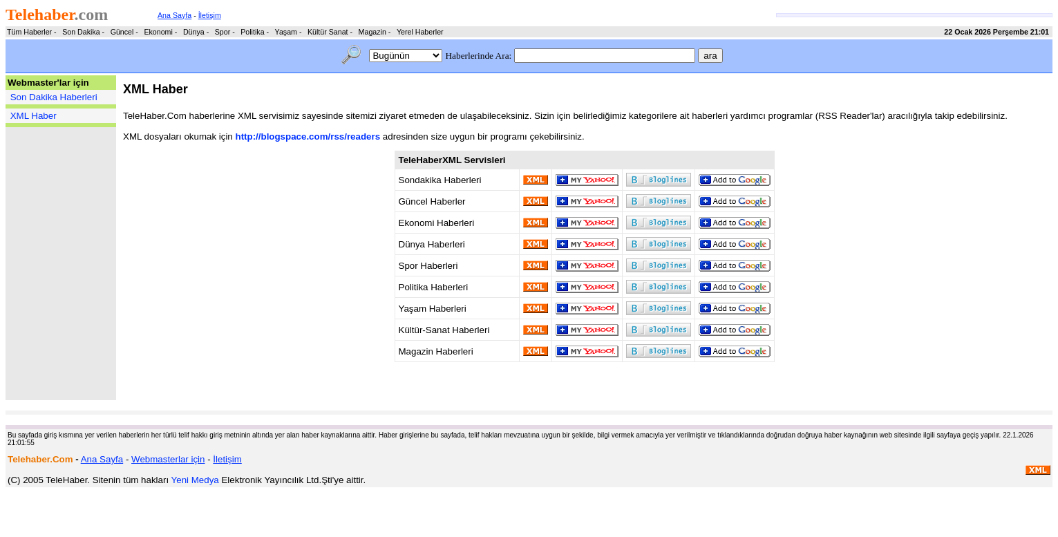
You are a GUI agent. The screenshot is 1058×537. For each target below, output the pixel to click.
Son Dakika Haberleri (53, 97)
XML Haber (33, 116)
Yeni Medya (195, 480)
